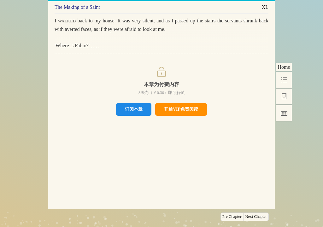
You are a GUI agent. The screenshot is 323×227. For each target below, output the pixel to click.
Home (284, 67)
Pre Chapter (232, 216)
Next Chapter (256, 216)
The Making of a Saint (77, 7)
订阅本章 (134, 109)
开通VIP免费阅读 (181, 109)
